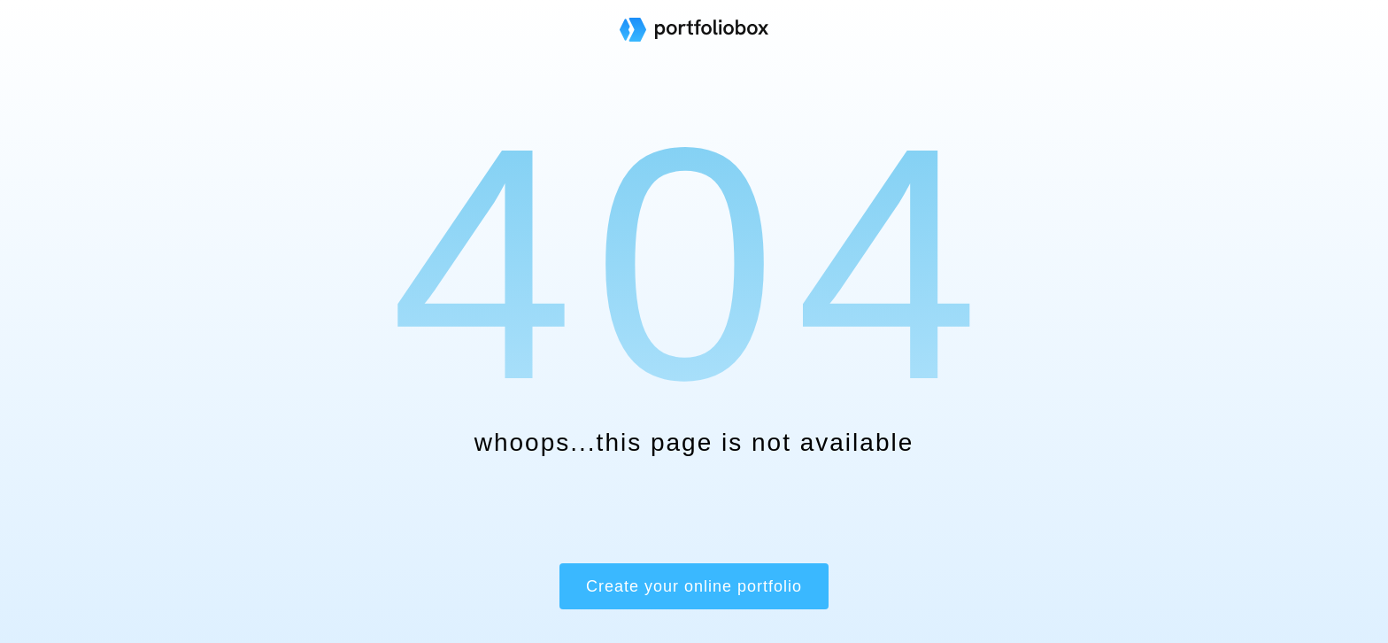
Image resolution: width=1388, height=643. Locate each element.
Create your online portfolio (694, 586)
